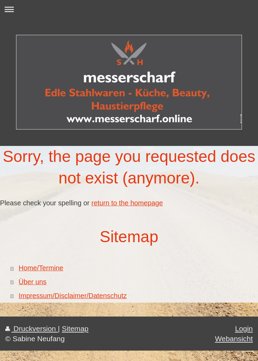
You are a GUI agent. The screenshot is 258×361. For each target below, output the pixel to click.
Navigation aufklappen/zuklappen (129, 9)
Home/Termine (40, 268)
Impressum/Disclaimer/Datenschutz (72, 296)
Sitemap (75, 329)
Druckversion (31, 329)
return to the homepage (127, 203)
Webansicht (234, 339)
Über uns (32, 282)
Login (244, 329)
